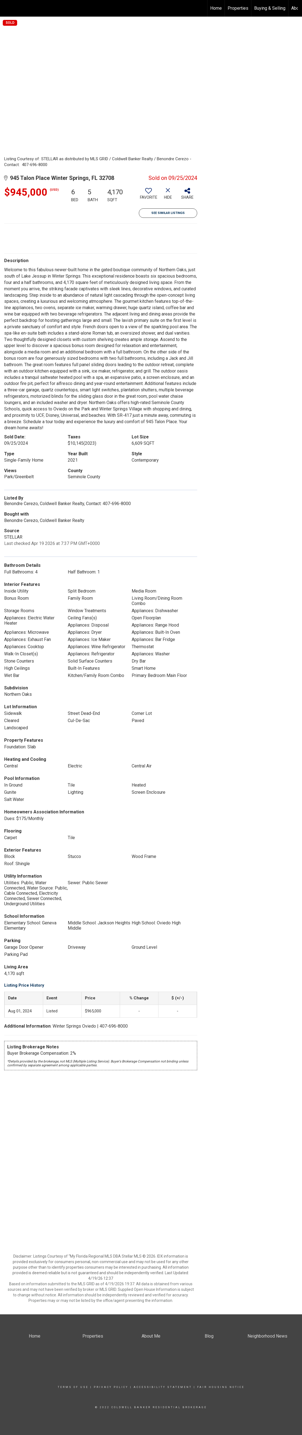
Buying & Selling (269, 8)
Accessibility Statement (163, 1387)
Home (216, 8)
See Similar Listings (168, 213)
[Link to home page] (7, 8)
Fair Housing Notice (220, 1387)
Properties (238, 8)
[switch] (148, 195)
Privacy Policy (111, 1387)
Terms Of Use (73, 1387)
